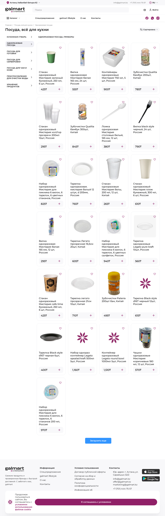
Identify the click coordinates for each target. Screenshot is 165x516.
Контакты (45, 484)
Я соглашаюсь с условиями (96, 502)
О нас (43, 480)
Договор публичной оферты (90, 472)
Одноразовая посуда (43, 25)
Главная (8, 25)
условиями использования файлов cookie (23, 507)
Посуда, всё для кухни (23, 25)
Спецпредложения (50, 472)
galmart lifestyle (48, 476)
